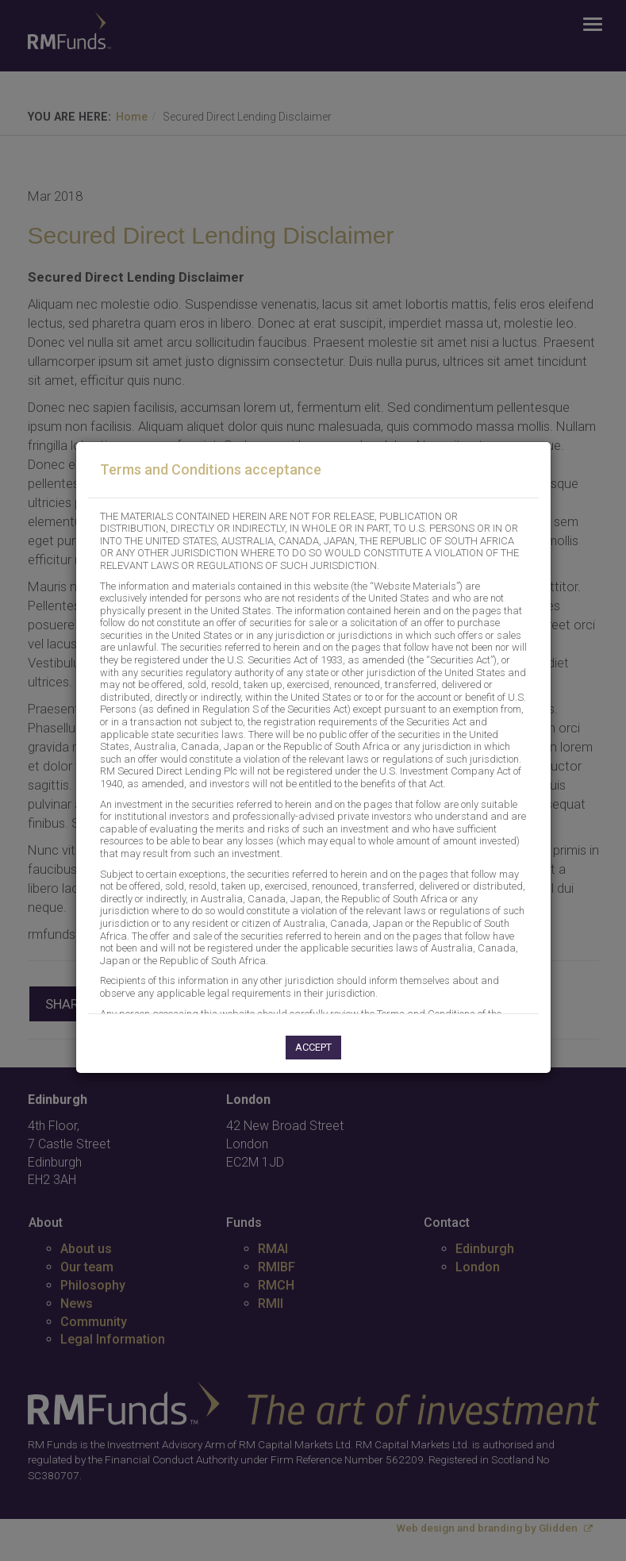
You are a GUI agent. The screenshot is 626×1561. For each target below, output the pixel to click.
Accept (313, 1047)
